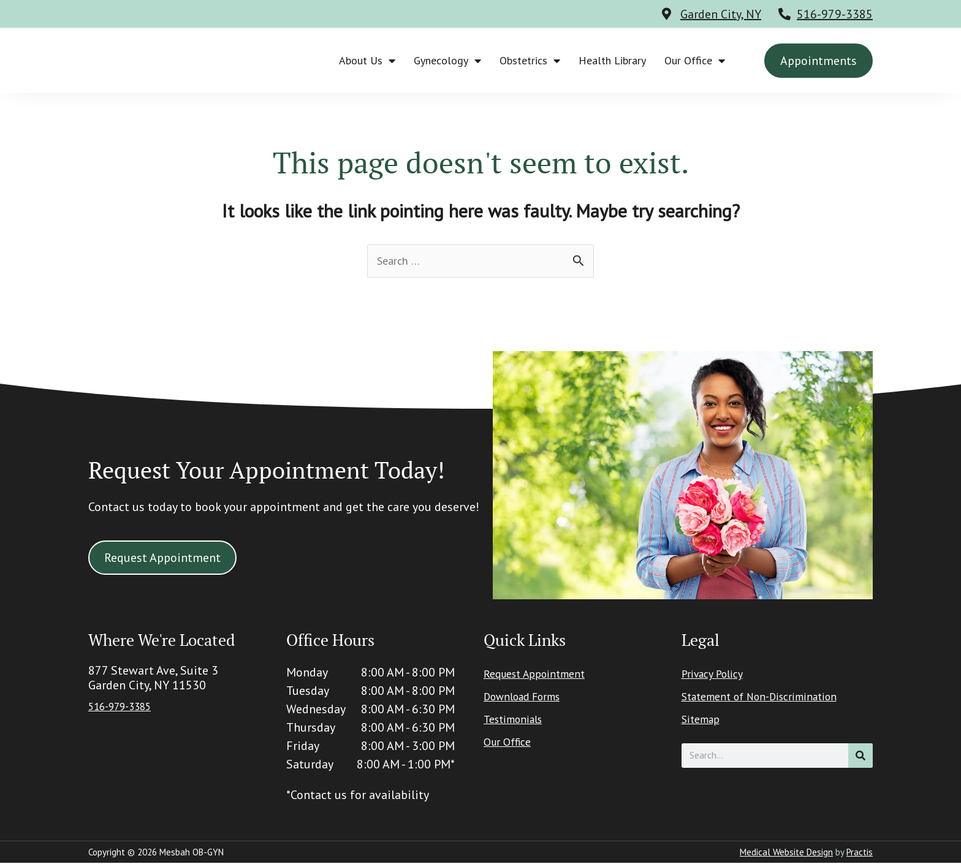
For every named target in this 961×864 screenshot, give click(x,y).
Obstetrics (529, 60)
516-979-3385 (835, 14)
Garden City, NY (720, 14)
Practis (859, 853)
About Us (367, 60)
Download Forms (529, 699)
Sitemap (704, 721)
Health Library (612, 60)
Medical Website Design (786, 853)
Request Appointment (542, 676)
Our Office (694, 60)
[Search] (860, 757)
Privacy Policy (717, 676)
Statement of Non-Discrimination (772, 699)
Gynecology (447, 60)
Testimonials (518, 721)
